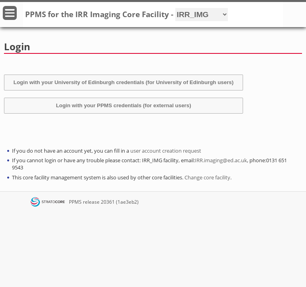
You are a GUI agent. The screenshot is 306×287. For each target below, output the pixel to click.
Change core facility (207, 177)
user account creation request (165, 150)
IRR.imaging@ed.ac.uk (221, 160)
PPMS (75, 202)
